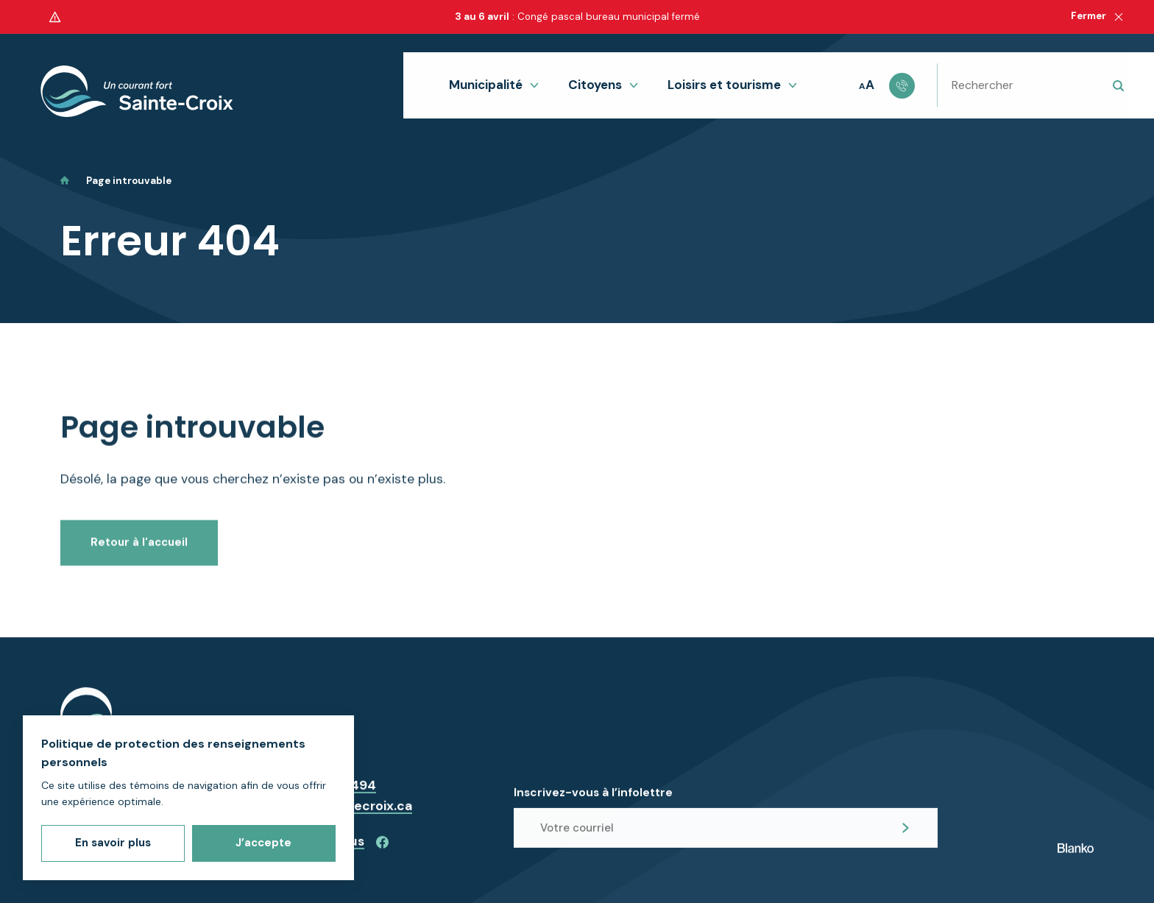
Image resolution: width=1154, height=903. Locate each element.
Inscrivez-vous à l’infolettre (593, 802)
